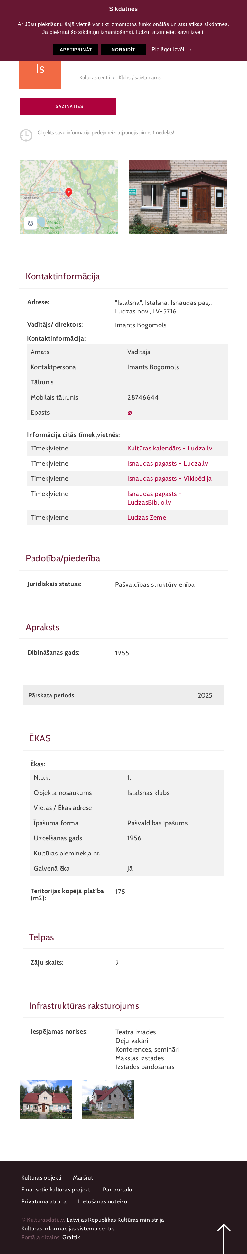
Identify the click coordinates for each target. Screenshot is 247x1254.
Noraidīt (123, 49)
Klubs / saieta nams (140, 77)
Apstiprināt (76, 49)
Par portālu (117, 1189)
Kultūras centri (94, 77)
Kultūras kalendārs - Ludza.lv (169, 448)
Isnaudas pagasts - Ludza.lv (167, 463)
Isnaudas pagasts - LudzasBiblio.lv (154, 497)
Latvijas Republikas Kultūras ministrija (115, 1219)
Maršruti (84, 1177)
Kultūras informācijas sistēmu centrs (68, 1228)
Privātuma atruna (44, 1201)
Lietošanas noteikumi (106, 1201)
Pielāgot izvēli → (172, 49)
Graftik (71, 1237)
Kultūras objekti (41, 1177)
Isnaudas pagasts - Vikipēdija (169, 478)
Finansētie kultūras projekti (56, 1189)
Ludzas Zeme (146, 517)
